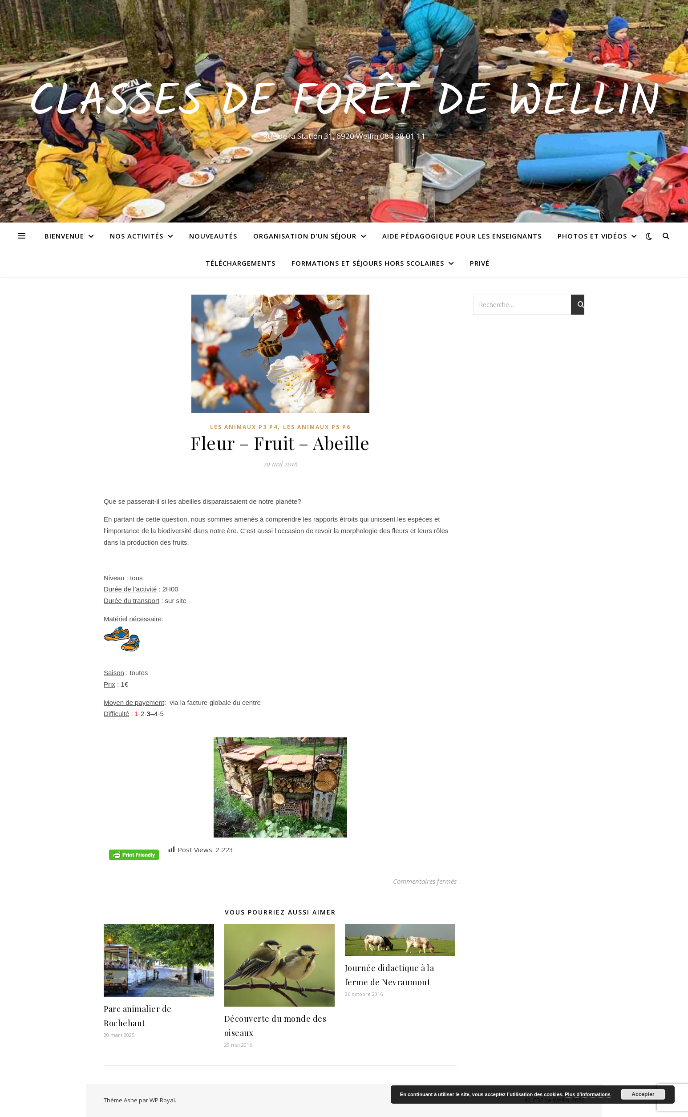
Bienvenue (64, 235)
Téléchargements (240, 263)
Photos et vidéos (592, 235)
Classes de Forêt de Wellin (344, 103)
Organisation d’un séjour (304, 235)
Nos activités (136, 235)
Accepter (642, 1094)
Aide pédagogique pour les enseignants (462, 235)
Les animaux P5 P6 (317, 427)
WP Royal (162, 1100)
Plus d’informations (588, 1094)
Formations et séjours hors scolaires (367, 263)
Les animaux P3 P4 (244, 427)
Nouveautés (213, 235)
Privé (480, 263)
